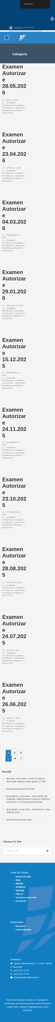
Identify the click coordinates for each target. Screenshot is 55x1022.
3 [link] (21, 753)
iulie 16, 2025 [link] (12, 650)
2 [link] (14, 753)
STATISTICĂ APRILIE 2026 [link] (18, 820)
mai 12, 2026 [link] (12, 100)
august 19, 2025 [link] (14, 582)
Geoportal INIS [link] (23, 876)
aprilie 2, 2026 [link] (13, 168)
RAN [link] (18, 880)
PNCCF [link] (19, 894)
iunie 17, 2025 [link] (13, 718)
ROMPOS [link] (20, 887)
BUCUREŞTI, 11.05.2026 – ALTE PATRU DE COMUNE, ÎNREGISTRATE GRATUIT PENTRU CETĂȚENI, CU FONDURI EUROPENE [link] (28, 799)
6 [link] (15, 758)
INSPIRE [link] (20, 890)
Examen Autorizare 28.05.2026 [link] (20, 789)
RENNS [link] (19, 883)
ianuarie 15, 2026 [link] (14, 305)
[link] (22, 37)
